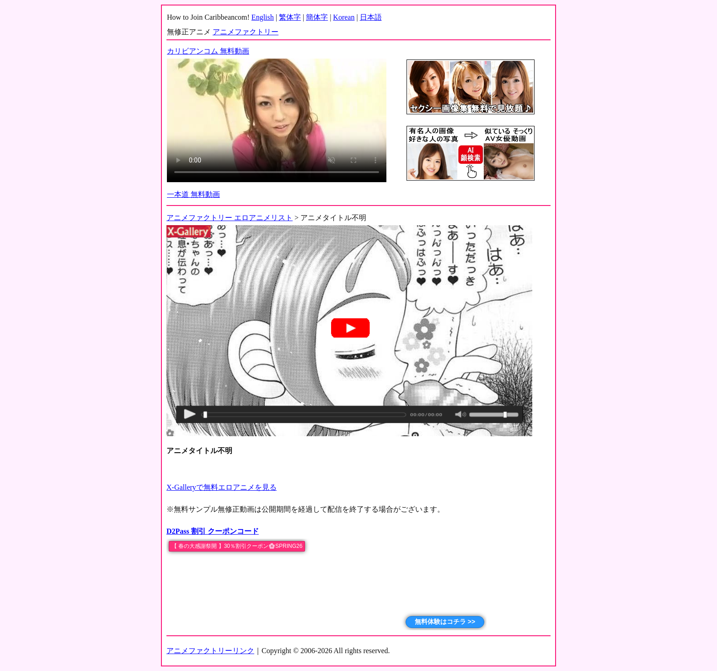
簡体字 (317, 17)
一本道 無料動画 (193, 194)
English (262, 17)
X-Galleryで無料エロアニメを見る (221, 487)
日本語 (371, 17)
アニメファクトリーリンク (210, 651)
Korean (343, 17)
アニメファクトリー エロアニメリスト (229, 218)
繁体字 (290, 17)
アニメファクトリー (245, 32)
